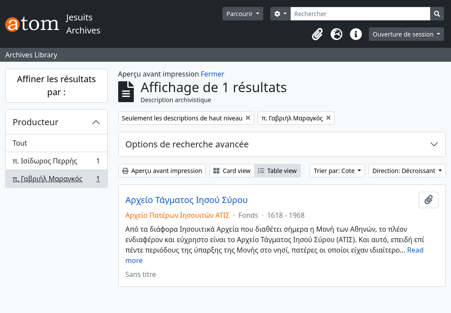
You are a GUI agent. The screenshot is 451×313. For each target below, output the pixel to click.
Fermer (213, 74)
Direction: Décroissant (404, 170)
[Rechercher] (360, 13)
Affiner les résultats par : (56, 85)
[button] (317, 34)
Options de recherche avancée (187, 144)
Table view (277, 170)
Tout (20, 143)
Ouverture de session (404, 34)
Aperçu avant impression (162, 170)
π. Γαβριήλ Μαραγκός (56, 180)
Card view (231, 170)
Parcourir (240, 14)
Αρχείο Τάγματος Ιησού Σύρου (187, 200)
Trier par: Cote (335, 170)
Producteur (35, 122)
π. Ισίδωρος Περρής (56, 163)
